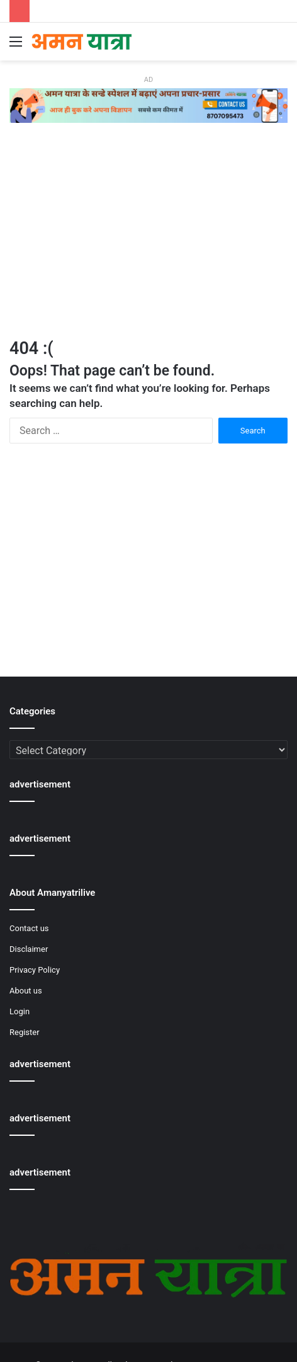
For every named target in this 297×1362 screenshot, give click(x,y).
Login (19, 1011)
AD (148, 80)
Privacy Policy (34, 970)
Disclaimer (28, 949)
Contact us (29, 928)
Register (24, 1032)
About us (25, 990)
